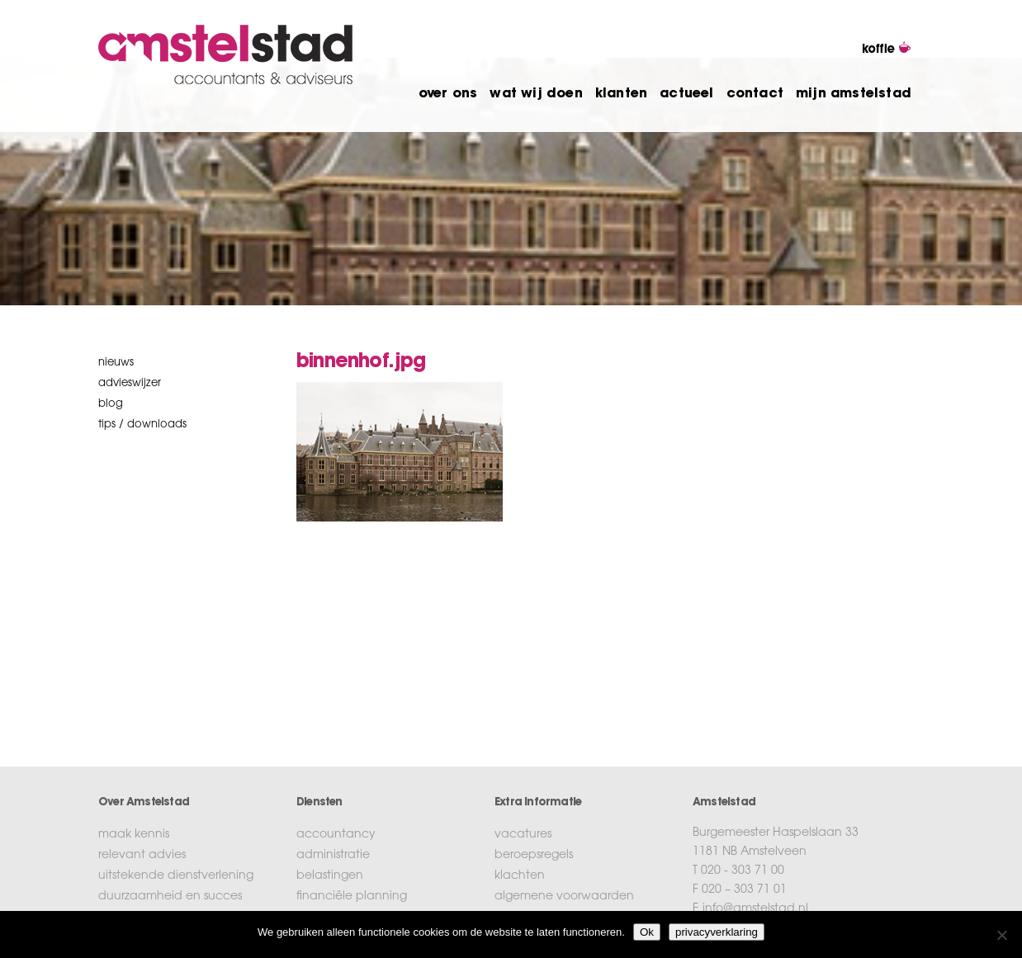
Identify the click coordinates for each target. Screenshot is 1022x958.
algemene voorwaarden (564, 897)
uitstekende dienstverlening (175, 876)
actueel (686, 94)
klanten (621, 94)
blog (110, 404)
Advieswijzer (129, 383)
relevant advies (142, 855)
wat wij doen (536, 94)
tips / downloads (142, 424)
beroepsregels (533, 855)
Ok (647, 932)
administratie (333, 855)
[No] (1001, 935)
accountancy (336, 835)
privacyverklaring (716, 932)
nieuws (116, 362)
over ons (448, 94)
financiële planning (351, 897)
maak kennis (133, 835)
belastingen (329, 876)
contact (754, 94)
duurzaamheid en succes (170, 897)
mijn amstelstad (853, 94)
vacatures (522, 835)
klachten (519, 876)
